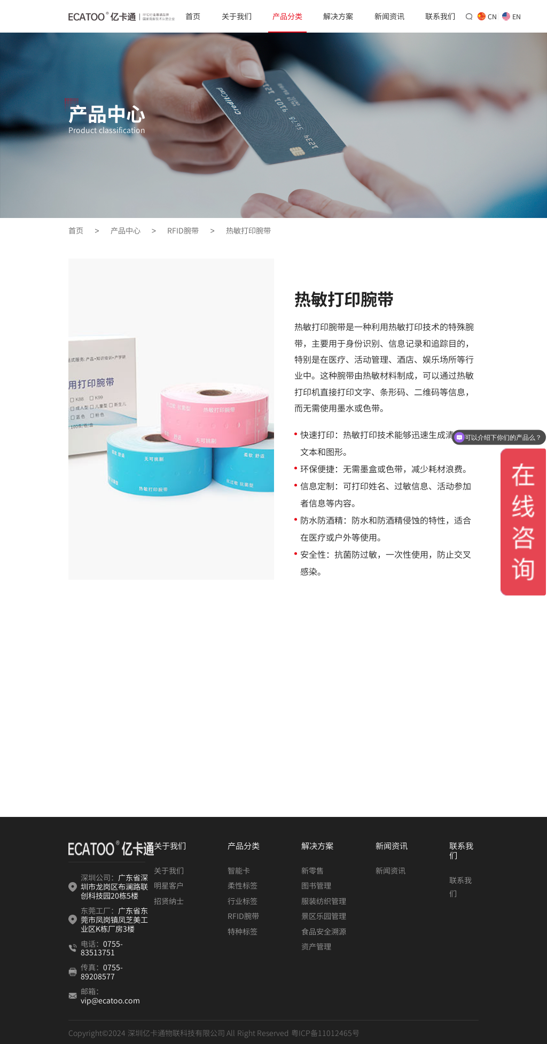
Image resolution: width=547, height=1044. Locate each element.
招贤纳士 (169, 900)
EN (510, 16)
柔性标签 (242, 885)
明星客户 (169, 885)
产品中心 (125, 230)
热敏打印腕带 (248, 230)
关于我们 (237, 16)
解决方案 (338, 16)
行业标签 (242, 900)
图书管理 (316, 885)
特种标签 (242, 931)
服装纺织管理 (323, 900)
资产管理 (316, 946)
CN (486, 16)
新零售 (312, 870)
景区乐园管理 (323, 915)
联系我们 (440, 16)
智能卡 (239, 870)
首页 (192, 16)
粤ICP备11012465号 (325, 1032)
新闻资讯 (389, 16)
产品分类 (287, 16)
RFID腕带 (183, 230)
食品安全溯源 (323, 931)
